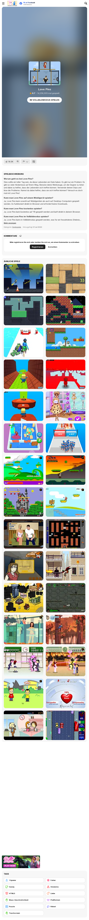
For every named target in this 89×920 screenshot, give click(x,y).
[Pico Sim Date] (23, 566)
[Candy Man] (23, 470)
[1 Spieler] (24, 880)
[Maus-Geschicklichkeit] (24, 899)
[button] (10, 223)
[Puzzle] (24, 906)
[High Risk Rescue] (65, 566)
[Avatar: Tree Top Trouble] (65, 629)
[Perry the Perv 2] (23, 629)
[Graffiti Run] (23, 278)
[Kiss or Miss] (23, 693)
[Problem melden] (25, 161)
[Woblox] (65, 278)
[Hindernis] (65, 886)
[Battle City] (65, 534)
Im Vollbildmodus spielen (44, 100)
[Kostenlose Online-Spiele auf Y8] (12, 3)
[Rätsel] (65, 906)
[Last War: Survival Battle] (65, 438)
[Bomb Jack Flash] (23, 502)
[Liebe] (65, 893)
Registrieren (37, 247)
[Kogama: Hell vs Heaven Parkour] (23, 374)
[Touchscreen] (24, 913)
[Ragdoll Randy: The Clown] (23, 310)
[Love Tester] (65, 693)
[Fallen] (65, 880)
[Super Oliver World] (65, 342)
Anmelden (52, 247)
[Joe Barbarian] (65, 470)
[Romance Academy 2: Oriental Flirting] (65, 661)
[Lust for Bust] (23, 534)
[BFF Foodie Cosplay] (65, 406)
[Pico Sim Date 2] (23, 597)
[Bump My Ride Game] (65, 725)
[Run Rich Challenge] (23, 342)
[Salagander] (65, 310)
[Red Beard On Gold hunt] (65, 502)
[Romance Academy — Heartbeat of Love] (23, 661)
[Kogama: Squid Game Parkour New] (65, 374)
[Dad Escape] (23, 438)
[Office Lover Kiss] (23, 725)
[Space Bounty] (65, 597)
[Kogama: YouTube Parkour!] (23, 406)
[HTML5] (24, 893)
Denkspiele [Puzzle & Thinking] (16, 227)
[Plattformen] (65, 899)
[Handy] (24, 886)
